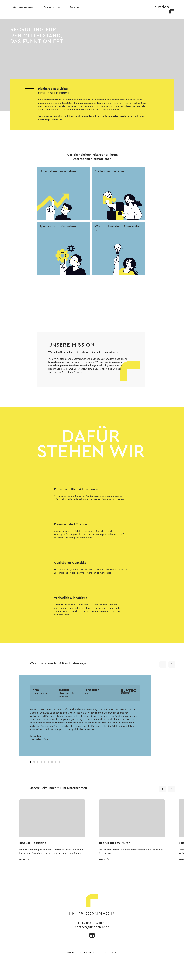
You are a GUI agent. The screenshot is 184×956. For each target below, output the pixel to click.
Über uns (74, 7)
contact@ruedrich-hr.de (92, 927)
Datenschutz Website (87, 952)
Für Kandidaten (51, 7)
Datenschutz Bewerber (108, 952)
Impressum (71, 952)
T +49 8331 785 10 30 (92, 923)
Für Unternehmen (23, 7)
